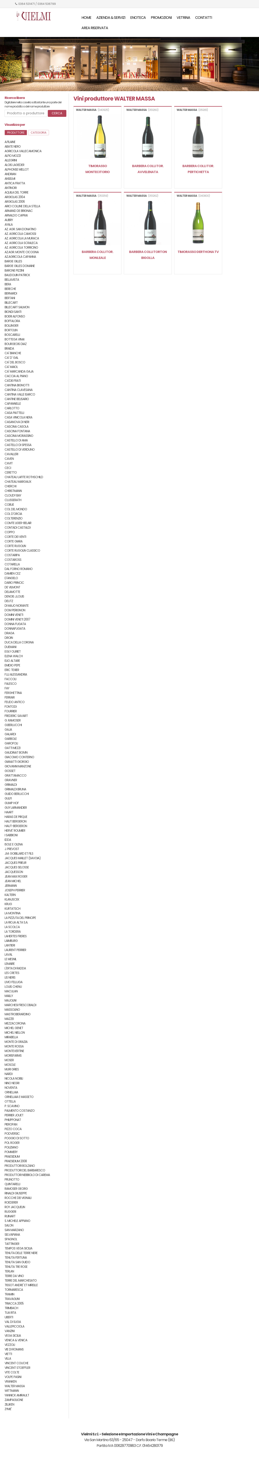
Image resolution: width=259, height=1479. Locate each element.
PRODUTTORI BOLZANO (20, 1166)
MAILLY (9, 996)
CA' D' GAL (11, 358)
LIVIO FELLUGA (13, 982)
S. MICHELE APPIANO (17, 1221)
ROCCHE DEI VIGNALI (18, 1198)
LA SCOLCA (12, 927)
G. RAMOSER (13, 720)
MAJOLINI (10, 1000)
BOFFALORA (12, 321)
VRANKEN (10, 1381)
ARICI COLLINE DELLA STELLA (22, 206)
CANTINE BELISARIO (17, 399)
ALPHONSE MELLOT (17, 169)
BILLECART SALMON (17, 307)
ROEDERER (11, 1202)
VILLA (8, 1358)
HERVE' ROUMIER (15, 830)
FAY (7, 688)
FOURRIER (11, 711)
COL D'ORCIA (13, 514)
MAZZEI (9, 1019)
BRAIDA (9, 348)
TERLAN (9, 1271)
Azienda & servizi (110, 17)
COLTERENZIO (13, 518)
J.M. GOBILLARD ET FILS (19, 853)
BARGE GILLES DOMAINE (20, 266)
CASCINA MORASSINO (19, 436)
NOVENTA (11, 1088)
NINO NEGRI (12, 1083)
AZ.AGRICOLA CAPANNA (20, 257)
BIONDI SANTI (13, 312)
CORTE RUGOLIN (15, 546)
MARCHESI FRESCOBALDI (20, 1005)
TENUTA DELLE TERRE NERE (21, 1253)
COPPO (10, 532)
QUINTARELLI (12, 1184)
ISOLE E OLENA (14, 844)
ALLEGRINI (11, 160)
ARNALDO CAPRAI (16, 215)
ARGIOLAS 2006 (15, 201)
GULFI (8, 798)
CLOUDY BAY (13, 495)
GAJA (8, 729)
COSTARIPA (12, 555)
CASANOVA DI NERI (17, 422)
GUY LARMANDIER (16, 807)
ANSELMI (10, 179)
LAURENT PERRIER (15, 950)
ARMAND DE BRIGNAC (19, 211)
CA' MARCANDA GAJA (19, 371)
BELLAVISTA (12, 280)
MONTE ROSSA (14, 1046)
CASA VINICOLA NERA (18, 417)
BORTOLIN (11, 330)
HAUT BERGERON (15, 821)
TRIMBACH (11, 1308)
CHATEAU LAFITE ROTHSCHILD (24, 477)
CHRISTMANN (13, 491)
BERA (8, 284)
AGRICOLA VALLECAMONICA (23, 151)
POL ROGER (12, 1143)
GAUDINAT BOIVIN (16, 752)
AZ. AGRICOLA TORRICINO (21, 247)
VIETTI (8, 1354)
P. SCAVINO (12, 1106)
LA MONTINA (12, 913)
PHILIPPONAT (13, 1120)
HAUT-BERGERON (16, 826)
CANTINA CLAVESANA (18, 390)
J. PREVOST (12, 849)
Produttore (15, 133)
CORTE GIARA (13, 541)
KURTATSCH (12, 908)
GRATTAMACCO (15, 775)
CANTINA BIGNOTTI (17, 385)
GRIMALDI (11, 785)
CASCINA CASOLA (16, 426)
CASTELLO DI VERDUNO (20, 449)
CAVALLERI (11, 454)
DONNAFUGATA (15, 628)
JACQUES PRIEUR (15, 863)
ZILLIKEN (9, 1404)
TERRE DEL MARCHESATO (21, 1280)
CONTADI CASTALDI (17, 527)
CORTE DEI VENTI (15, 537)
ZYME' (8, 1409)
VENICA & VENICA (16, 1340)
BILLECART (11, 302)
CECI (8, 468)
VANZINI (9, 1331)
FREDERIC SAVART (16, 716)
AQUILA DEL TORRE (16, 192)
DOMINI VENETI (14, 615)
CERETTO (11, 472)
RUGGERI (10, 1212)
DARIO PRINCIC (14, 583)
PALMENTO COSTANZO (20, 1111)
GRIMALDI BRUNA (15, 789)
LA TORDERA (13, 931)
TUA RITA (10, 1313)
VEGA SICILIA (13, 1335)
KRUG (8, 904)
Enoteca (138, 17)
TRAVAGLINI (12, 1299)
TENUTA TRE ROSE (16, 1267)
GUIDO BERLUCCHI (17, 794)
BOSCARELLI (12, 335)
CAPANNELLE (13, 403)
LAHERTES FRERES (16, 936)
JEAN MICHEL (13, 881)
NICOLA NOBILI (14, 1078)
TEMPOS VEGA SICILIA (18, 1248)
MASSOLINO (12, 1010)
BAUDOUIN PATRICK (17, 275)
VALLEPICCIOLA (14, 1326)
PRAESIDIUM (12, 1156)
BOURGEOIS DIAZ (16, 344)
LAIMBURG (11, 941)
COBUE (9, 504)
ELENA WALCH (14, 656)
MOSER (9, 1060)
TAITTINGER (12, 1244)
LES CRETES (12, 973)
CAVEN (9, 459)
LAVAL (8, 954)
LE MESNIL (10, 959)
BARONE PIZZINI (14, 270)
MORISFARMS (13, 1055)
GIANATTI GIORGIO (17, 762)
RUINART (10, 1216)
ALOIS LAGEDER (14, 165)
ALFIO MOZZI (13, 156)
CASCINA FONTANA (17, 431)
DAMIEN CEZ (12, 573)
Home (86, 17)
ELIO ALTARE (12, 661)
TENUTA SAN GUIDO (17, 1262)
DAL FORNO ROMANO (18, 569)
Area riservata (94, 28)
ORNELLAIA (11, 1092)
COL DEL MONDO (16, 509)
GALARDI (10, 734)
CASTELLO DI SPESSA (18, 445)
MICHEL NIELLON (15, 1032)
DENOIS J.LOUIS (14, 596)
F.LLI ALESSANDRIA (16, 674)
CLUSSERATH (13, 500)
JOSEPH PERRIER (15, 890)
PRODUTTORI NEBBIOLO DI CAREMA (27, 1175)
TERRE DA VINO (14, 1276)
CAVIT (9, 463)
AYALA (9, 224)
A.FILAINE (10, 142)
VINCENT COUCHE (16, 1363)
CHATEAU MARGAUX (18, 482)
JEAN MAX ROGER (16, 876)
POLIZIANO (11, 1147)
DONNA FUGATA (15, 624)
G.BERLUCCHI (13, 725)
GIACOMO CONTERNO (19, 757)
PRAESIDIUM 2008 (16, 1161)
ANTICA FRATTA (15, 183)
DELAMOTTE (12, 592)
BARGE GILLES (13, 261)
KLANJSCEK (12, 899)
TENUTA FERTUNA (16, 1257)
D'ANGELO (11, 578)
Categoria (38, 133)
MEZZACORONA (15, 1023)
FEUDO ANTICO (14, 702)
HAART (9, 812)
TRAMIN (9, 1294)
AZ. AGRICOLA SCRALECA (21, 243)
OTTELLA (10, 1101)
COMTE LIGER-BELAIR (18, 523)
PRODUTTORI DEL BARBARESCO (25, 1170)
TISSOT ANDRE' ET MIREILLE (21, 1285)
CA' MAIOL (11, 367)
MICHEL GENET (14, 1028)
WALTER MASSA (15, 1386)
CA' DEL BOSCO (15, 362)
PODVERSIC (12, 1133)
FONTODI (10, 706)
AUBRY (9, 220)
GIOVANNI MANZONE (18, 766)
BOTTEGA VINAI (14, 339)
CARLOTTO (12, 408)
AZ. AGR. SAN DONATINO (20, 229)
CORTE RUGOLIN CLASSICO (22, 550)
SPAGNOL (11, 1239)
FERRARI (9, 697)
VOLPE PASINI (13, 1377)
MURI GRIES (12, 1069)
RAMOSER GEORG (16, 1189)
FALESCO (10, 684)
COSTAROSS (13, 560)
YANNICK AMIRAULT (17, 1395)
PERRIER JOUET (14, 1115)
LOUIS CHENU (13, 987)
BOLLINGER (11, 325)
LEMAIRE (10, 964)
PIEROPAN (11, 1124)
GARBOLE (11, 739)
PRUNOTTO (12, 1179)
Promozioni (161, 17)
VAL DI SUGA (13, 1322)
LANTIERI (10, 945)
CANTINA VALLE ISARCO (20, 394)
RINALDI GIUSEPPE (16, 1193)
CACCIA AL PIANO (16, 376)
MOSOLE (10, 1065)
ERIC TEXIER (12, 670)
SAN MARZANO (14, 1230)
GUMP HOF (12, 803)
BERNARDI (11, 293)
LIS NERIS (10, 977)
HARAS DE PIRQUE (16, 817)
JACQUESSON (14, 872)
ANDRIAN (10, 174)
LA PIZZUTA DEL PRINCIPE (20, 918)
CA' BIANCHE (13, 353)
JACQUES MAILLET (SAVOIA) (22, 858)
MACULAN (11, 991)
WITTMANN (12, 1391)
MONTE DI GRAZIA (16, 1042)
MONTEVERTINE (14, 1051)
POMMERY (11, 1152)
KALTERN (10, 895)
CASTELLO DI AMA (16, 440)
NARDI (8, 1074)
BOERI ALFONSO (15, 316)
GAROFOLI (11, 743)
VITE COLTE (12, 1372)
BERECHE (10, 289)
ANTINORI (10, 188)
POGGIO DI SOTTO (17, 1138)
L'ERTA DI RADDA (15, 968)
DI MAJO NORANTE (17, 605)
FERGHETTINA (13, 693)
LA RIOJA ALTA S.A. (16, 922)
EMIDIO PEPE (12, 665)
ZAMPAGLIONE (14, 1400)
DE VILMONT (12, 587)
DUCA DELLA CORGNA (19, 642)
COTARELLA (12, 564)
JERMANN (11, 886)
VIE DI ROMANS (14, 1349)
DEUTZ (9, 601)
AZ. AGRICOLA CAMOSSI (20, 234)
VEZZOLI (10, 1345)
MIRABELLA (11, 1037)
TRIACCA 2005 (14, 1303)
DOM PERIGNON (15, 610)
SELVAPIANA (12, 1234)
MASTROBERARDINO (17, 1014)
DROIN (9, 638)
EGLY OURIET (13, 651)
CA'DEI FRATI (13, 381)
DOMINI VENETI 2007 (17, 619)
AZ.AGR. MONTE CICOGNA (22, 252)
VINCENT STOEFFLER (17, 1368)
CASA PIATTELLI (14, 413)
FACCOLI (10, 679)
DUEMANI (10, 647)
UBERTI (9, 1317)
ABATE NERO (13, 146)
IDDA (8, 840)
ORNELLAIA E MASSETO (19, 1097)
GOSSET (10, 771)
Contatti (203, 17)
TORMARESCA (14, 1290)
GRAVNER (11, 780)
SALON (9, 1225)
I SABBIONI (11, 835)
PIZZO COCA (13, 1129)
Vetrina (183, 17)
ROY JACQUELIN (15, 1207)
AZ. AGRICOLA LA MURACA (22, 238)
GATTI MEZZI (12, 748)
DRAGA (9, 633)
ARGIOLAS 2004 (15, 197)
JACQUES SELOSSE (17, 867)
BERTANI (10, 298)
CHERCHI (10, 486)
